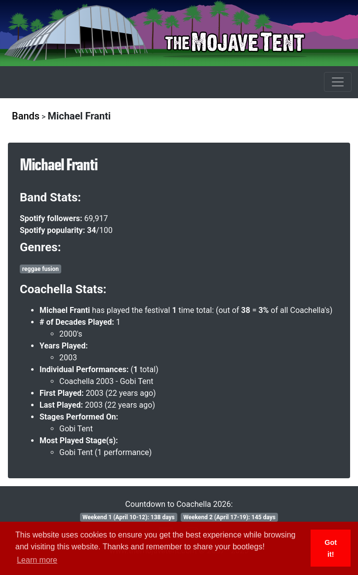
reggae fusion (40, 269)
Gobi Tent (76, 428)
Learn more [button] (37, 560)
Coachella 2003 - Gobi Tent (106, 381)
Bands (26, 116)
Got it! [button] (330, 548)
